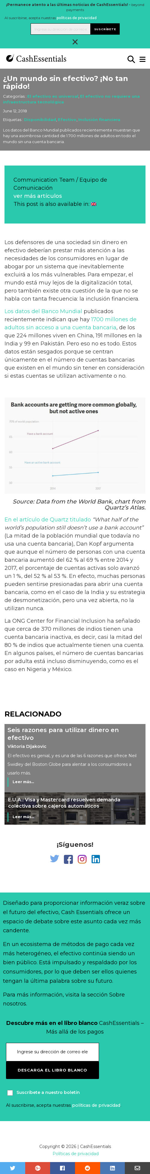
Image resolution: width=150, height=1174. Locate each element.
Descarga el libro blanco (52, 1070)
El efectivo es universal (52, 96)
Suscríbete (105, 29)
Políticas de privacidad (75, 1153)
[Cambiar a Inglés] (93, 204)
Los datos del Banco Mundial (43, 311)
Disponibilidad (40, 119)
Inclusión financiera (99, 119)
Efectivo (67, 119)
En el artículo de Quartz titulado (47, 519)
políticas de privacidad (77, 18)
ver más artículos (38, 196)
